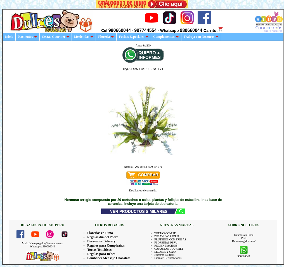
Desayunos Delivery (101, 241)
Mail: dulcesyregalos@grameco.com (42, 243)
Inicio (9, 37)
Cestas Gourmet (55, 37)
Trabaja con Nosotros (201, 37)
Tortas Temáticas (99, 250)
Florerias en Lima (100, 233)
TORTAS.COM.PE (165, 233)
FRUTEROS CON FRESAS (170, 239)
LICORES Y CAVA (165, 251)
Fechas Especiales (133, 37)
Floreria (106, 37)
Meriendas (84, 37)
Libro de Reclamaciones (167, 257)
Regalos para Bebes (101, 254)
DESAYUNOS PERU (166, 236)
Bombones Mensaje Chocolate (108, 258)
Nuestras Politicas (164, 254)
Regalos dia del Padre (102, 237)
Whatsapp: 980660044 (42, 246)
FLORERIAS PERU (166, 242)
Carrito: (213, 30)
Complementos (166, 37)
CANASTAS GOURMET (168, 248)
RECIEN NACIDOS (166, 245)
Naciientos (27, 37)
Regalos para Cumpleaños (106, 245)
